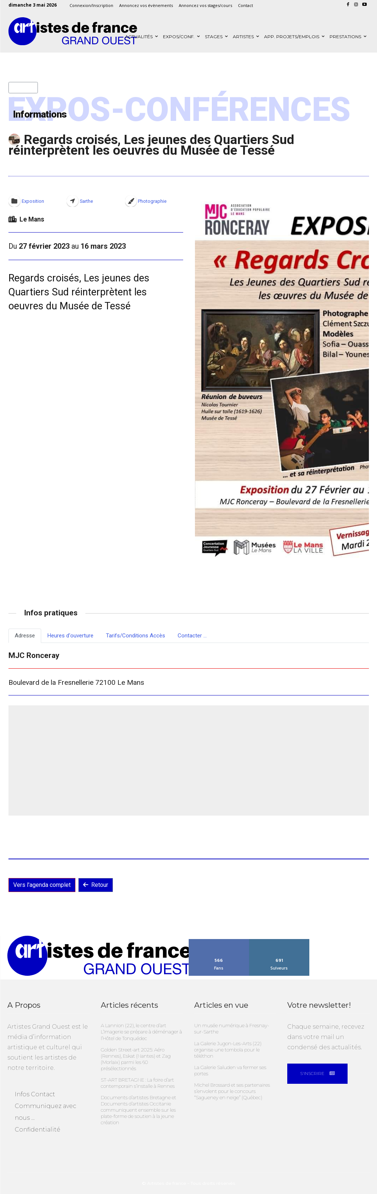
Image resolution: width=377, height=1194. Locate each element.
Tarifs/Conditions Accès (135, 635)
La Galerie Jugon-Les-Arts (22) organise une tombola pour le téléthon (227, 1049)
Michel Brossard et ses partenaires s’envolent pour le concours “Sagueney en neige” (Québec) (232, 1090)
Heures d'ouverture (70, 635)
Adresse (25, 635)
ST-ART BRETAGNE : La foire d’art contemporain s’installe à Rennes (138, 1082)
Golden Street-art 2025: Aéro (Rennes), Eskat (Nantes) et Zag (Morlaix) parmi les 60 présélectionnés (136, 1058)
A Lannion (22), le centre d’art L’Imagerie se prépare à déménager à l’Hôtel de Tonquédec (141, 1031)
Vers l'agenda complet (42, 884)
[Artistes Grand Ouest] (72, 31)
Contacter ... (192, 635)
